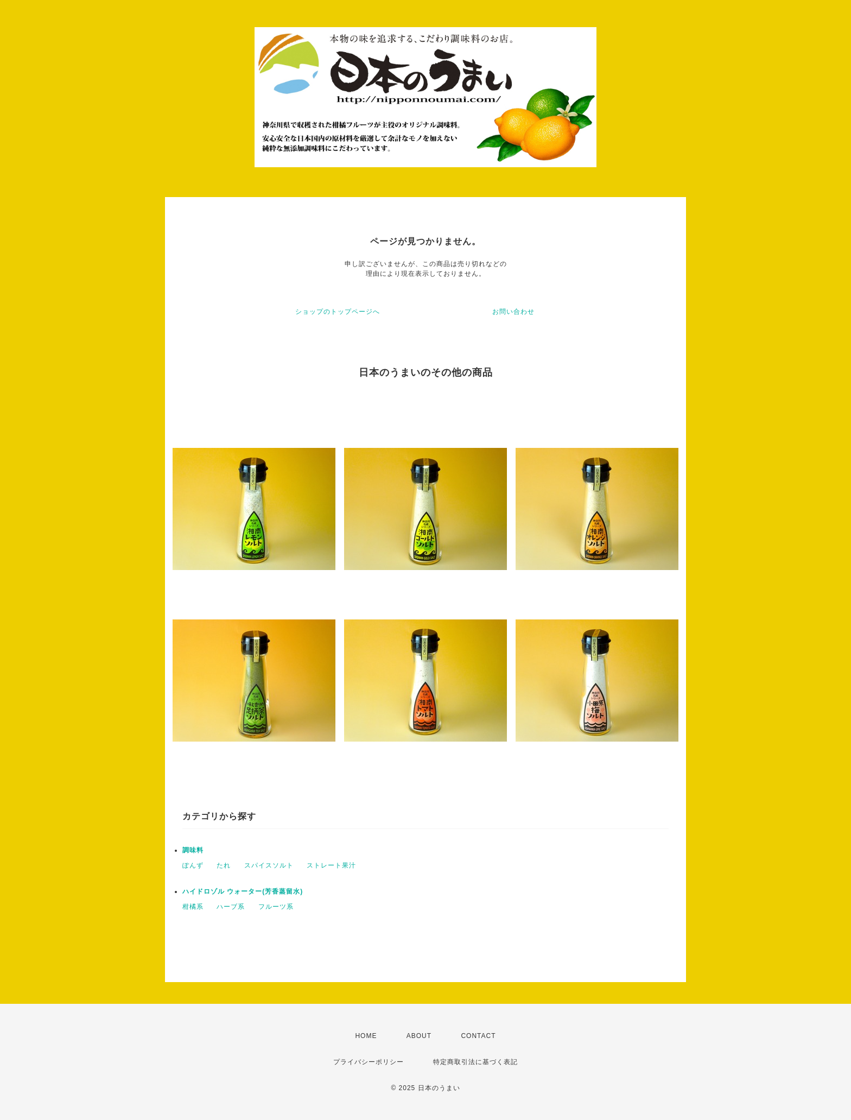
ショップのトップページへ (337, 311)
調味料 (193, 850)
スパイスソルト (269, 865)
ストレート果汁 (331, 865)
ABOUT (419, 1036)
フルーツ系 (276, 906)
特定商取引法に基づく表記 (475, 1062)
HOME (366, 1036)
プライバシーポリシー (368, 1062)
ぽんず (193, 865)
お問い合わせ (513, 311)
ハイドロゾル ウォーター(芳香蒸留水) (242, 891)
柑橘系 (193, 906)
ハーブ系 (231, 906)
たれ (224, 865)
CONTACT (478, 1036)
